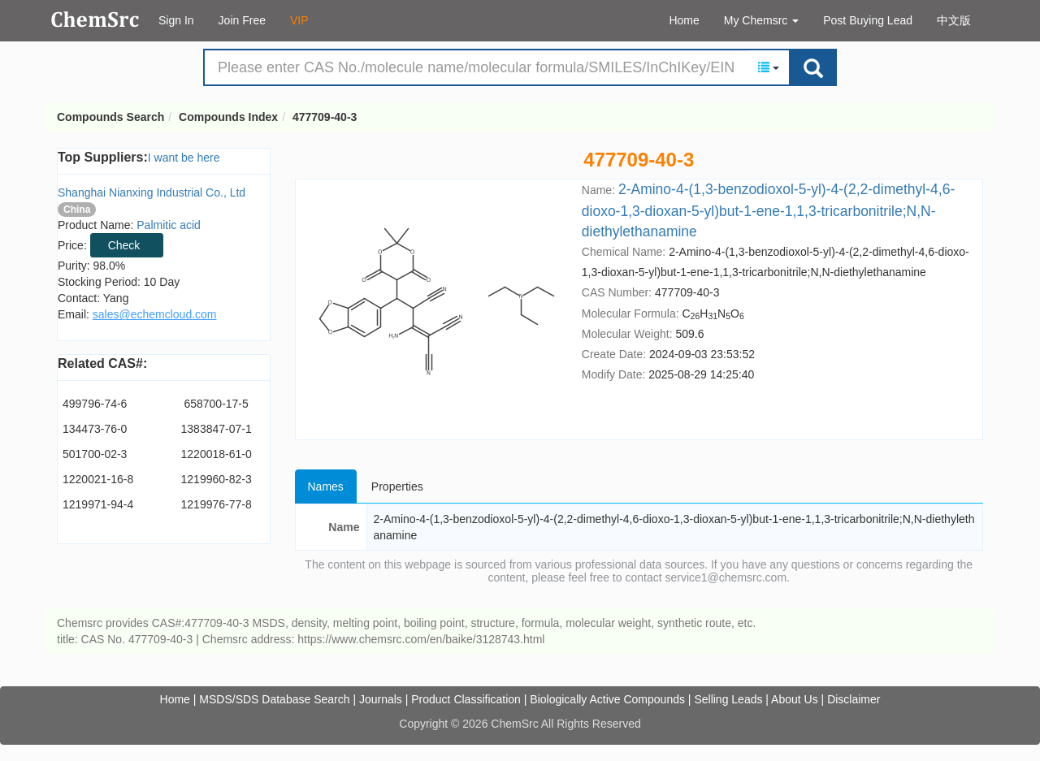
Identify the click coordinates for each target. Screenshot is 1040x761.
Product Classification (466, 699)
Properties (397, 486)
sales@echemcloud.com (155, 314)
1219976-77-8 (216, 504)
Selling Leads (728, 699)
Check (124, 245)
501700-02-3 (95, 454)
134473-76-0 (95, 428)
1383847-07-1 (216, 428)
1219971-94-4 (98, 504)
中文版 (954, 20)
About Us (794, 699)
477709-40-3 (324, 116)
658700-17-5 (216, 403)
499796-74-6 (95, 403)
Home (684, 20)
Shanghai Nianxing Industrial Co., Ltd (151, 192)
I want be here (184, 157)
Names (326, 486)
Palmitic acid (168, 224)
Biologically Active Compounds (607, 699)
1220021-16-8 (98, 479)
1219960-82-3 (216, 479)
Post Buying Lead (867, 20)
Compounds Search (95, 19)
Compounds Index (228, 116)
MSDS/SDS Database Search (274, 699)
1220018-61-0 (216, 454)
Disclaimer (853, 699)
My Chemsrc (761, 20)
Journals (380, 699)
